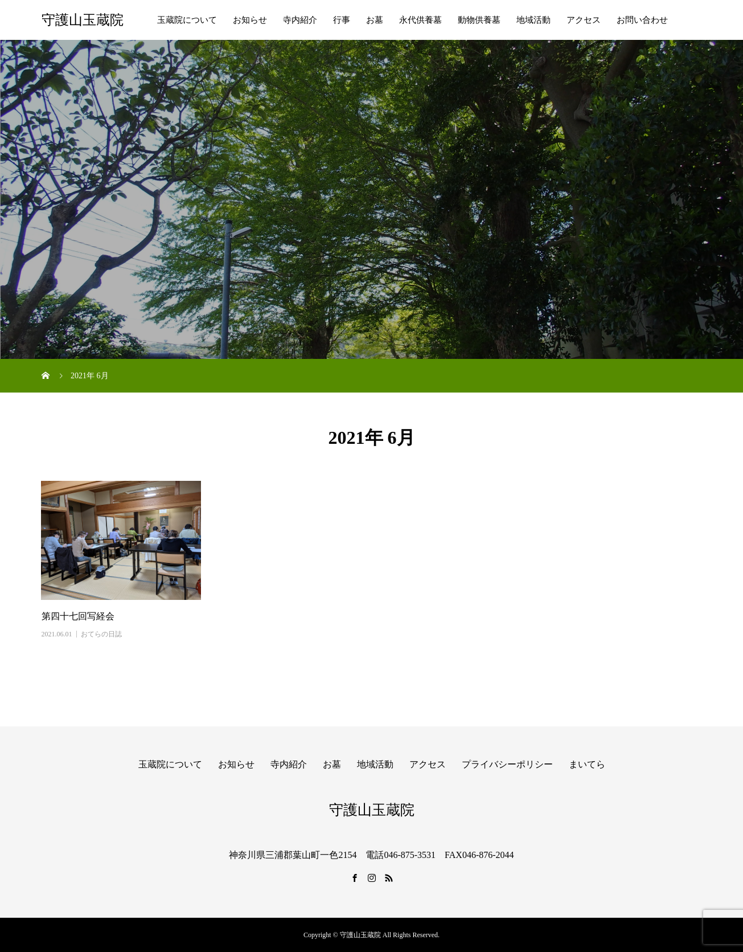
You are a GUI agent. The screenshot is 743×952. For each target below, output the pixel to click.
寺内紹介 (300, 19)
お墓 (374, 19)
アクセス (584, 19)
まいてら (587, 764)
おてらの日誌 (101, 634)
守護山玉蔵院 (83, 20)
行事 (341, 19)
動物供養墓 (479, 19)
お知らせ (250, 19)
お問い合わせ (642, 19)
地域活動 (533, 19)
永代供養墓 (420, 19)
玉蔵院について (187, 19)
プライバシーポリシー (507, 764)
